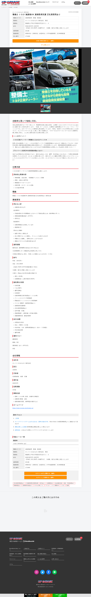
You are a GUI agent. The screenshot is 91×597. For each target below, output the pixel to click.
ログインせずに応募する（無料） (45, 473)
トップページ (4, 7)
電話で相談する (31, 595)
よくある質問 (32, 4)
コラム (63, 2)
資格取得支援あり (27, 485)
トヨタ (63, 485)
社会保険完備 (58, 483)
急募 (68, 485)
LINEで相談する (60, 595)
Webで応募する (45, 595)
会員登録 (86, 2)
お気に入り (46, 45)
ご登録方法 (26, 548)
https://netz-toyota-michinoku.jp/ (23, 408)
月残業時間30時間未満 (32, 483)
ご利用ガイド (41, 548)
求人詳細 (15, 7)
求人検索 (31, 2)
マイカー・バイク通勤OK (52, 485)
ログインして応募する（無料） (45, 477)
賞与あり (42, 483)
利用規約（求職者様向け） (57, 549)
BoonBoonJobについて (42, 2)
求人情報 (54, 553)
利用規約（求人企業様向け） (15, 554)
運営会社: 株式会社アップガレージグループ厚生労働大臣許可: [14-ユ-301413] (45, 584)
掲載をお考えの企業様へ (29, 559)
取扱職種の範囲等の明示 (29, 554)
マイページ (55, 2)
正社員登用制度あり (19, 483)
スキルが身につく (39, 485)
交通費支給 (50, 483)
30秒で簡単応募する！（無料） (45, 40)
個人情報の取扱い (42, 553)
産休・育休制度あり (69, 483)
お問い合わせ (55, 559)
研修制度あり (17, 485)
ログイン (77, 3)
